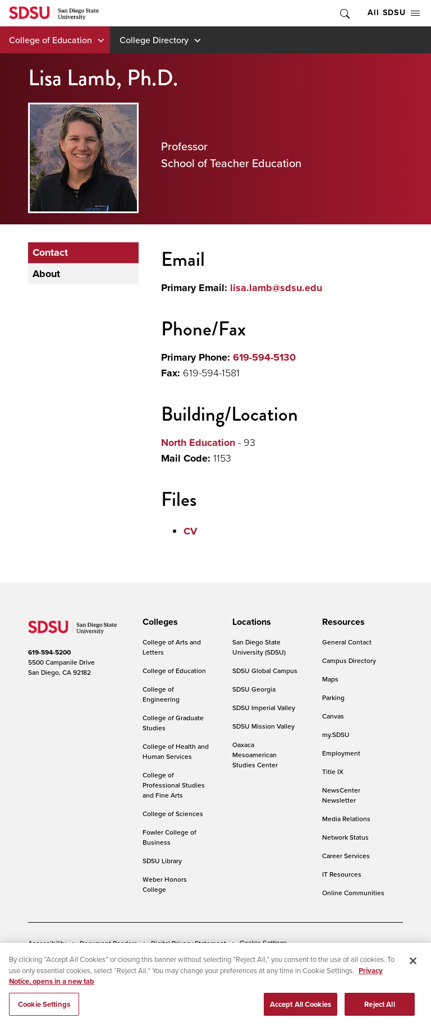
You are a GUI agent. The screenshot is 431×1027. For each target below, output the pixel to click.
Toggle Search (344, 13)
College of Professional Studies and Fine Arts (174, 785)
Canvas (333, 716)
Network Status (345, 837)
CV (190, 531)
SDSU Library (162, 860)
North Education (198, 442)
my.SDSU (336, 734)
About (46, 273)
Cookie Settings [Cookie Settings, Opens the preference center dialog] (44, 1009)
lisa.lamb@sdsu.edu (276, 287)
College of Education (50, 40)
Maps (330, 679)
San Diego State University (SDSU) (259, 647)
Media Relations (346, 818)
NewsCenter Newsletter (341, 795)
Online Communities (353, 892)
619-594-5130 (264, 357)
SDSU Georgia (254, 689)
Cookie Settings (263, 943)
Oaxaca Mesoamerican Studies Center (255, 755)
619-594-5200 (49, 652)
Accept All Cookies (300, 1009)
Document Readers (108, 943)
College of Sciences (173, 813)
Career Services (346, 855)
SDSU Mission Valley (263, 726)
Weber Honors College (165, 884)
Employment (341, 753)
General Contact (347, 642)
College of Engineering (161, 694)
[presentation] (158, 622)
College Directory (154, 40)
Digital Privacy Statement (188, 943)
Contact (50, 252)
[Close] (413, 966)
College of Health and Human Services (176, 751)
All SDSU (394, 13)
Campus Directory (349, 660)
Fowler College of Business (169, 837)
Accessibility (47, 943)
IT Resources (341, 874)
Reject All (379, 1009)
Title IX (332, 771)
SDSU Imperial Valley (263, 707)
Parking (333, 697)
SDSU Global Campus (264, 670)
